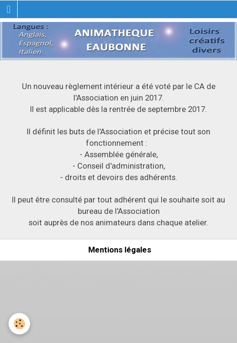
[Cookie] (19, 323)
